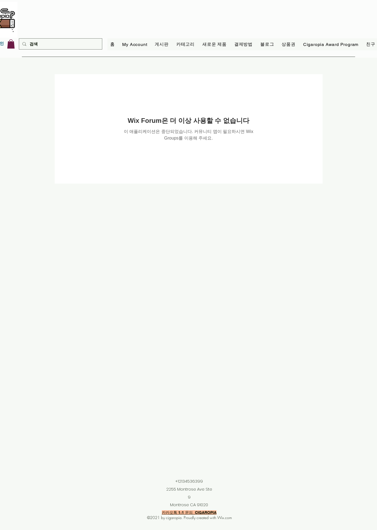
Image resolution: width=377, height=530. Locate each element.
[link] (11, 43)
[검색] (60, 44)
